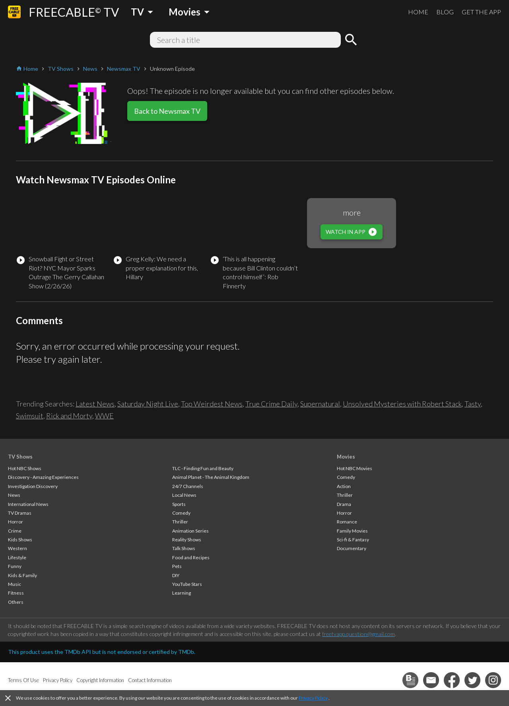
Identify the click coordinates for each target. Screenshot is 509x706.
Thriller (180, 522)
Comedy (181, 513)
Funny (14, 566)
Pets (177, 566)
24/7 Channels (187, 486)
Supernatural (320, 403)
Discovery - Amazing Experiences (43, 477)
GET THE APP (481, 12)
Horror (15, 522)
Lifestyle (17, 557)
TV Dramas (19, 513)
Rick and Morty (69, 415)
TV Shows (20, 456)
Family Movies (352, 531)
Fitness (16, 593)
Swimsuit (29, 415)
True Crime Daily (271, 403)
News (14, 495)
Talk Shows (183, 548)
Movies (346, 456)
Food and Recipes (191, 557)
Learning (181, 593)
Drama (344, 504)
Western (17, 548)
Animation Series (190, 531)
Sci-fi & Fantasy (353, 540)
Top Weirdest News (212, 403)
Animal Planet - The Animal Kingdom (210, 477)
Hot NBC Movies (354, 468)
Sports (179, 504)
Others (15, 602)
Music (14, 584)
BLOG (445, 12)
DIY (175, 575)
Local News (184, 495)
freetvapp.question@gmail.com (358, 633)
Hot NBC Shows (24, 468)
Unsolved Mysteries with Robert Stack (402, 403)
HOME (418, 12)
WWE (104, 415)
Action (344, 486)
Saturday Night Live (147, 403)
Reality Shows (186, 540)
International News (28, 504)
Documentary (351, 548)
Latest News (95, 403)
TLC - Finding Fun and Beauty (202, 468)
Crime (14, 531)
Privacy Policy (313, 698)
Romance (347, 522)
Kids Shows (20, 540)
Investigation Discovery (33, 486)
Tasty (472, 403)
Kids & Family (22, 575)
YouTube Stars (187, 584)
